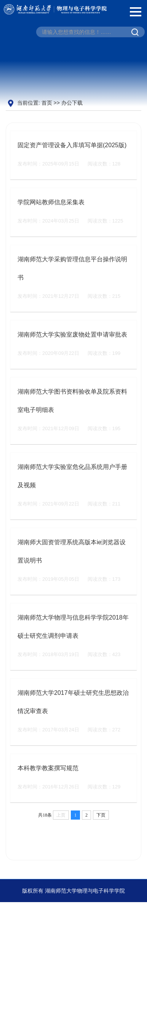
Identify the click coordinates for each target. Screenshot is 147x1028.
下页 (100, 825)
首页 (47, 103)
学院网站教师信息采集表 (51, 213)
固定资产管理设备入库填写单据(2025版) (72, 156)
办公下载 (72, 103)
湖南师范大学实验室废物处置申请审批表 (72, 345)
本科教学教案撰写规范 (48, 778)
